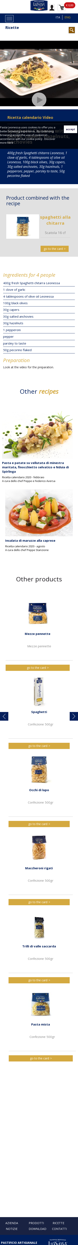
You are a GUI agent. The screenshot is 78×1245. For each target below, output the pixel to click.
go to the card (53, 249)
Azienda (11, 1223)
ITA (58, 17)
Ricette (12, 27)
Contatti (59, 1229)
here (10, 142)
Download (37, 1229)
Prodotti (36, 1223)
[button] (4, 716)
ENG (67, 17)
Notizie (11, 1229)
